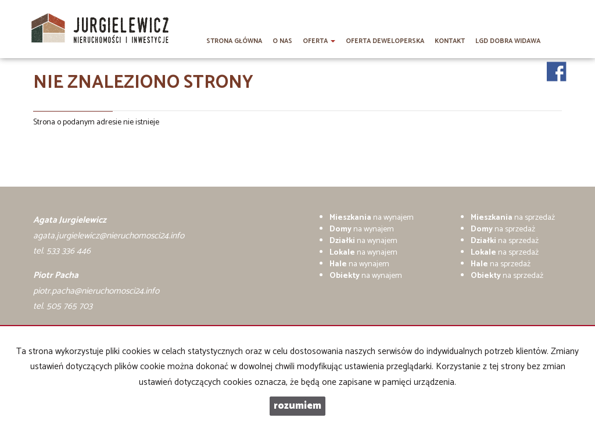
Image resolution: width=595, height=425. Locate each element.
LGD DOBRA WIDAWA (507, 41)
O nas (282, 41)
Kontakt (450, 41)
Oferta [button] (319, 41)
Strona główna (234, 41)
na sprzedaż (513, 217)
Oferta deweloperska (385, 41)
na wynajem (371, 217)
